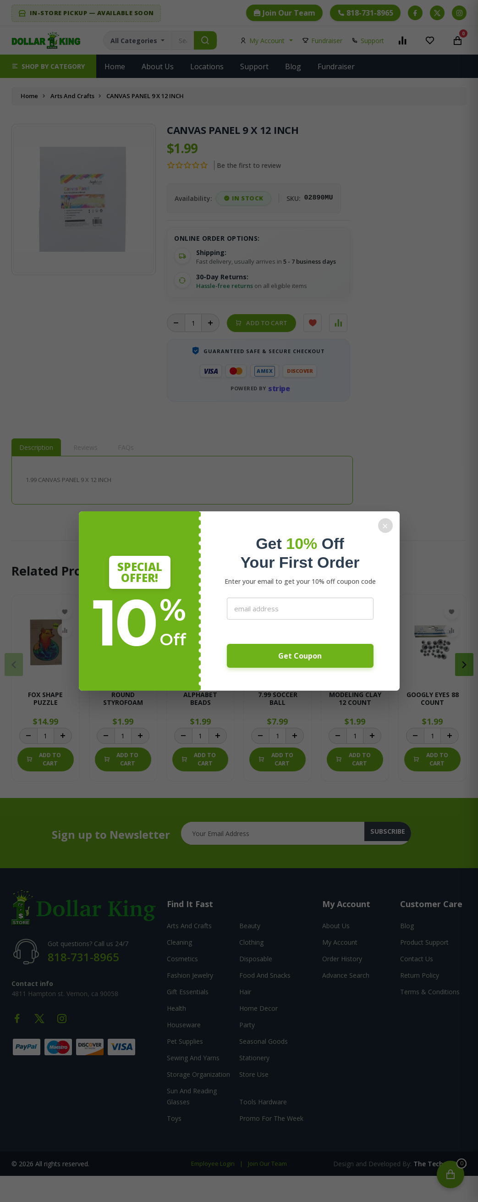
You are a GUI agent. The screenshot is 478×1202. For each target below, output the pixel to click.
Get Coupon (300, 656)
